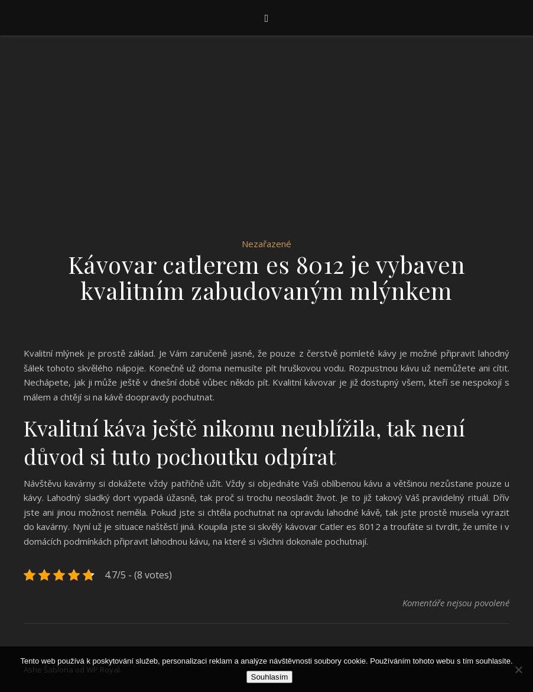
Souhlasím (269, 676)
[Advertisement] (266, 148)
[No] (518, 669)
